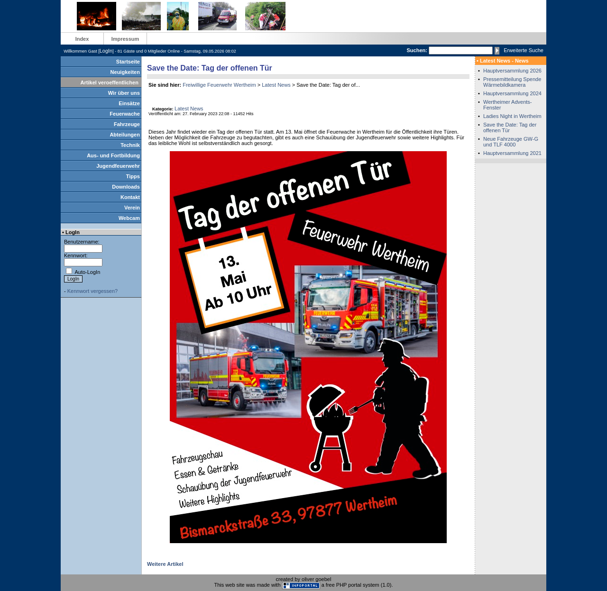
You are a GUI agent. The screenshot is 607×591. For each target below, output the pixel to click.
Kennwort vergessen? (92, 291)
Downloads (126, 187)
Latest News (276, 85)
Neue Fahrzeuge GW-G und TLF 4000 (510, 141)
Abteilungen (125, 134)
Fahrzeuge (127, 124)
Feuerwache (125, 114)
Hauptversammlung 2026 (512, 70)
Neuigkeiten (125, 72)
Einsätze (129, 103)
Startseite (128, 61)
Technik (130, 145)
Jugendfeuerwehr (118, 166)
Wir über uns (124, 93)
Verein (132, 207)
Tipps (133, 176)
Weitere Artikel (165, 564)
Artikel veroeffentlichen (109, 82)
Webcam (129, 218)
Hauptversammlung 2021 (512, 153)
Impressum (125, 39)
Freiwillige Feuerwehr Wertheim (219, 85)
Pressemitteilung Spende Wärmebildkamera (512, 82)
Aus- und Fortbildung (113, 155)
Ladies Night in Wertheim (512, 116)
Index (82, 39)
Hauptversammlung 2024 (512, 93)
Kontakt (130, 197)
